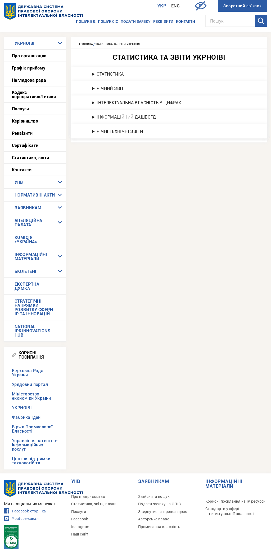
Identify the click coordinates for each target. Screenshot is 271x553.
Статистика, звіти (30, 157)
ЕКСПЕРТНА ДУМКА (27, 286)
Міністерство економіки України (31, 396)
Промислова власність (159, 526)
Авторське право (153, 518)
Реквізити (163, 21)
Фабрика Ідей (26, 417)
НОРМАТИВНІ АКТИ (35, 195)
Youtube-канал (21, 518)
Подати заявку (136, 21)
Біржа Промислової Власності (32, 429)
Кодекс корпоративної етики (34, 94)
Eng (175, 5)
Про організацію (29, 55)
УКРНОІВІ (25, 43)
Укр (162, 5)
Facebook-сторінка (25, 511)
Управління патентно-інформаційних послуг (34, 445)
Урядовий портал (30, 384)
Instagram (80, 526)
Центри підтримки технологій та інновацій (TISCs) (31, 463)
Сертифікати (25, 145)
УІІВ (19, 182)
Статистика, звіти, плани (94, 503)
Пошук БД (85, 21)
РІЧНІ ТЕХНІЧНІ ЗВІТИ (120, 131)
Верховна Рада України (27, 372)
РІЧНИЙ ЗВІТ (110, 88)
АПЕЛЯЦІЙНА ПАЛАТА (28, 222)
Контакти (185, 21)
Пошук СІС (108, 21)
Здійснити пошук (153, 496)
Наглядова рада (29, 80)
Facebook (79, 518)
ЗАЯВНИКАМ (28, 207)
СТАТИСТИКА (110, 74)
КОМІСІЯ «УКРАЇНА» (26, 239)
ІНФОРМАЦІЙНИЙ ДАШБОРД (126, 117)
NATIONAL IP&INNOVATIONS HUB (32, 331)
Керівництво (25, 121)
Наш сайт (79, 534)
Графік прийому (28, 68)
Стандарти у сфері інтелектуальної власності (229, 511)
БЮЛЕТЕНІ (26, 271)
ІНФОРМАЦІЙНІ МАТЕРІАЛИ (31, 256)
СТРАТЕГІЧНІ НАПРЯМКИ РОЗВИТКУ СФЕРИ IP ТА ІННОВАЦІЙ (34, 307)
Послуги (20, 108)
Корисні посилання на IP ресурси (235, 501)
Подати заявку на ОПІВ (159, 503)
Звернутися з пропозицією (162, 511)
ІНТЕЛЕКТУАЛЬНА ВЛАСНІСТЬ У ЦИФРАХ (139, 102)
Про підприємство (88, 496)
